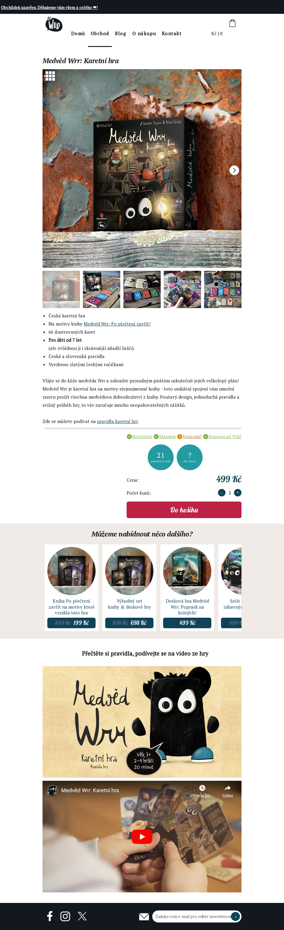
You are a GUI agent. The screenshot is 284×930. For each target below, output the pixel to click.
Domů (95, 33)
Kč (214, 33)
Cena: (133, 480)
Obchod (116, 33)
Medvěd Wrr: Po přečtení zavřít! (117, 324)
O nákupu (161, 33)
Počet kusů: (139, 493)
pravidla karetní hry (117, 421)
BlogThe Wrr (137, 38)
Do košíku (184, 509)
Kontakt (188, 33)
